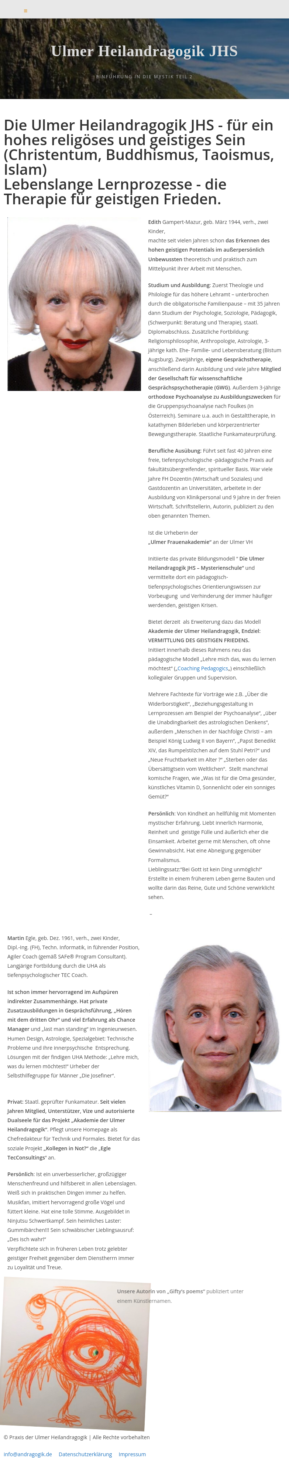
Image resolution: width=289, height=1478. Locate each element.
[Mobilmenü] (26, 11)
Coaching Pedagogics (203, 676)
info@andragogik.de (28, 1462)
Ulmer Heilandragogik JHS (144, 55)
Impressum (132, 1462)
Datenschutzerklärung (88, 1462)
